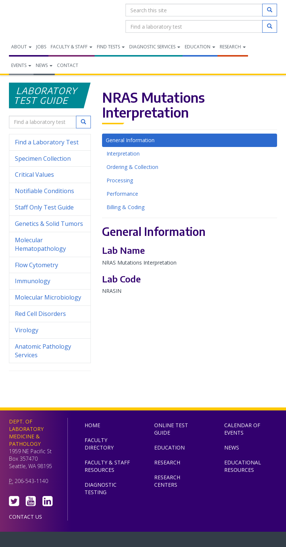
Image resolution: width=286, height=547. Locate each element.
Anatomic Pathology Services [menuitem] (43, 350)
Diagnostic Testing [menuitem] (101, 488)
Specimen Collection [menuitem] (43, 158)
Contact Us (25, 516)
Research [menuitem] (233, 47)
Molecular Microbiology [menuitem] (48, 297)
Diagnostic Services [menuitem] (154, 47)
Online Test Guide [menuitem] (171, 429)
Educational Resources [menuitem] (242, 466)
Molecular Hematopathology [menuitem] (40, 244)
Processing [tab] (120, 180)
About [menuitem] (21, 47)
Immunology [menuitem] (32, 281)
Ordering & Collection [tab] (132, 166)
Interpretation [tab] (123, 153)
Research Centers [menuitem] (167, 481)
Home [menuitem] (92, 425)
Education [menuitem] (200, 47)
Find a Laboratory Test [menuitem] (47, 142)
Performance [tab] (122, 193)
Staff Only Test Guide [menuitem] (50, 207)
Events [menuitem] (21, 65)
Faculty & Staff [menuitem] (71, 47)
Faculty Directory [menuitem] (99, 443)
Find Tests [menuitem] (111, 47)
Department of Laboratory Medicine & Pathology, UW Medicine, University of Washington (47, 18)
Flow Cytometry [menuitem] (36, 265)
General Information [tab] (130, 140)
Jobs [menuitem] (41, 47)
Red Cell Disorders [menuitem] (40, 314)
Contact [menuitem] (67, 65)
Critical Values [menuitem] (34, 174)
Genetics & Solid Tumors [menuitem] (49, 224)
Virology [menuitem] (50, 330)
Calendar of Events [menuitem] (242, 429)
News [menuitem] (44, 65)
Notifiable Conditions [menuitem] (50, 191)
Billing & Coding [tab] (125, 207)
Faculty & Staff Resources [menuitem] (107, 466)
